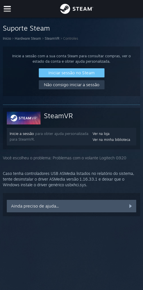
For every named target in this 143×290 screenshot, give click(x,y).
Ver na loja (101, 134)
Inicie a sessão (22, 133)
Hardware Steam (28, 38)
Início (7, 38)
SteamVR (52, 38)
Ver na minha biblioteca (111, 139)
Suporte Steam (26, 28)
